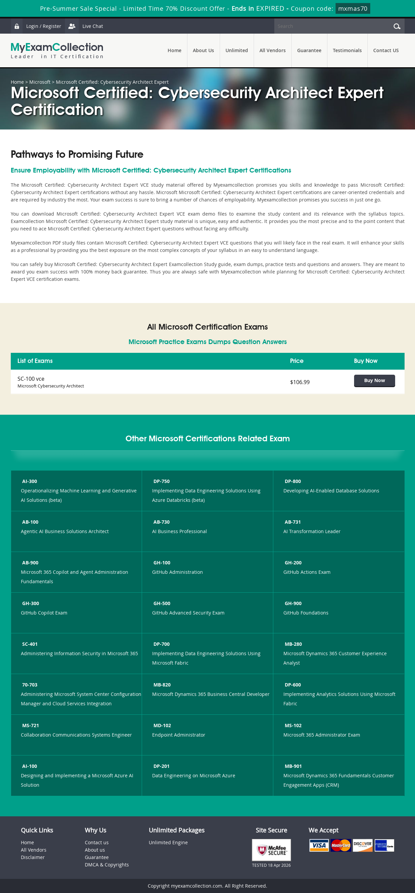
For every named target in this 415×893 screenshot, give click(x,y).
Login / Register (36, 26)
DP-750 (161, 481)
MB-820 (161, 684)
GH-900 (292, 603)
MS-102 (292, 725)
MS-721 (30, 725)
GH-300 (30, 603)
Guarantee (309, 50)
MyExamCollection (57, 50)
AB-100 (29, 522)
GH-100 (161, 562)
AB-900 (29, 562)
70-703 (29, 684)
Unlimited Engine (168, 842)
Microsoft (39, 82)
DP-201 (161, 766)
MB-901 (292, 766)
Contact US (386, 50)
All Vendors (273, 50)
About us (95, 850)
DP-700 (161, 644)
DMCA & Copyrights (107, 864)
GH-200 (292, 562)
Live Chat (84, 26)
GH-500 (161, 603)
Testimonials (347, 50)
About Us (203, 50)
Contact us (97, 842)
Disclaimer (33, 857)
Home (174, 50)
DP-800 (292, 481)
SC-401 (29, 644)
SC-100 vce (31, 378)
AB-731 (292, 522)
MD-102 (161, 725)
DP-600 (292, 684)
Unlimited (237, 50)
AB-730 (161, 522)
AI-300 (29, 481)
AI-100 (29, 766)
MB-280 (292, 644)
